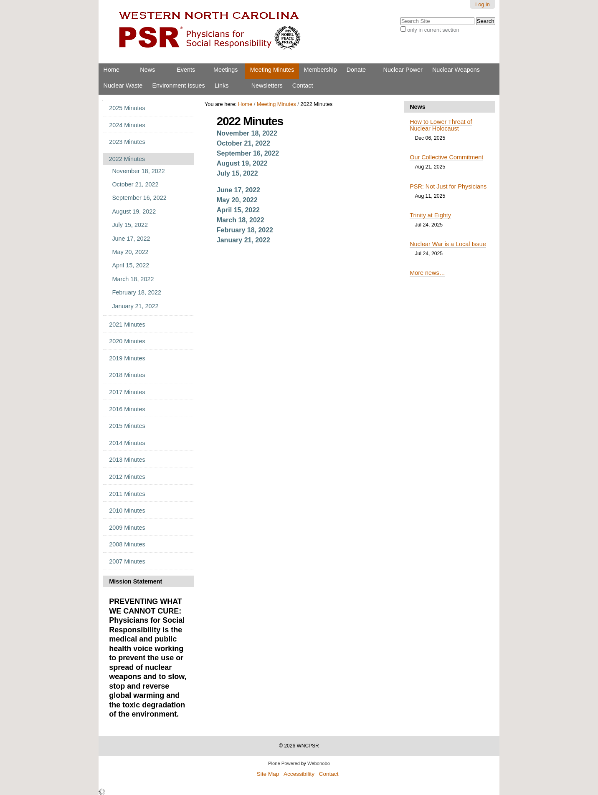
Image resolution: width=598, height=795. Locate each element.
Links (222, 85)
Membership (320, 69)
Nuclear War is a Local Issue (448, 244)
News (147, 69)
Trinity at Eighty (430, 215)
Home (111, 69)
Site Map (268, 774)
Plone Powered (284, 763)
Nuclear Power (403, 69)
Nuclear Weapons (456, 69)
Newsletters (267, 85)
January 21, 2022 (243, 240)
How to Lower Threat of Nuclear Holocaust (441, 125)
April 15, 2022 (238, 210)
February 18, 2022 (245, 230)
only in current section (433, 30)
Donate (356, 69)
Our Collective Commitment (446, 157)
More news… (427, 272)
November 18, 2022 (247, 133)
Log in (482, 4)
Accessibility (299, 774)
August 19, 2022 (242, 163)
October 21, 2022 (243, 143)
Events (186, 69)
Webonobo (318, 763)
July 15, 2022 (237, 173)
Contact (302, 85)
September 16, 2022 (248, 153)
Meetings (225, 69)
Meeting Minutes (272, 69)
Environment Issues (178, 85)
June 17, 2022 (238, 190)
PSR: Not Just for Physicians (448, 186)
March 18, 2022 (240, 220)
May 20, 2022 (237, 200)
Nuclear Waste (123, 85)
